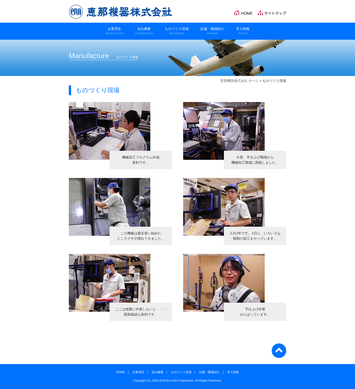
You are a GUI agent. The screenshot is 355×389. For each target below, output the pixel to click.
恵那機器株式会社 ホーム (239, 81)
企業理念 (138, 372)
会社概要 (157, 372)
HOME (120, 372)
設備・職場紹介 (209, 372)
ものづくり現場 (181, 372)
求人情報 (233, 372)
